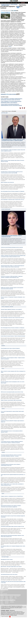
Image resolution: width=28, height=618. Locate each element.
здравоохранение (5, 5)
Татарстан (12, 601)
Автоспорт (6, 602)
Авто (15, 597)
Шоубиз (3, 345)
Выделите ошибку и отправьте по (9, 111)
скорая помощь (13, 4)
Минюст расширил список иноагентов (7, 182)
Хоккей (2, 602)
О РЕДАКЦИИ (3, 610)
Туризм (3, 452)
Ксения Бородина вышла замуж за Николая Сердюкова (10, 348)
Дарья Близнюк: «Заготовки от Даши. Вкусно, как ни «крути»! (11, 566)
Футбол (2, 601)
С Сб (14, 10)
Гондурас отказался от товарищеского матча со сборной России (12, 496)
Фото (1, 592)
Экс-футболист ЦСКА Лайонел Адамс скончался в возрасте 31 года (12, 526)
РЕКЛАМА (7, 610)
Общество (11, 596)
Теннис (2, 603)
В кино (6, 596)
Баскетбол (7, 601)
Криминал (11, 597)
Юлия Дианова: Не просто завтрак (7, 559)
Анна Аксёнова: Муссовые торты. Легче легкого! (9, 574)
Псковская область (5, 4)
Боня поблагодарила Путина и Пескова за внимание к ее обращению (12, 191)
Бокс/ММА (2, 604)
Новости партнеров (4, 593)
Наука (3, 368)
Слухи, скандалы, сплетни (7, 306)
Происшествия (16, 596)
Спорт (3, 493)
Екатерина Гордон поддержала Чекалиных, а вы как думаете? (11, 309)
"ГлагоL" (10, 46)
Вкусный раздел (5, 556)
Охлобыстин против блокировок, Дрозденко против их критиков (12, 247)
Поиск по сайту (23, 2)
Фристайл (6, 603)
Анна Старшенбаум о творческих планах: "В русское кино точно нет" (12, 199)
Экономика (2, 597)
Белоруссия (12, 602)
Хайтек (3, 408)
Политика (2, 596)
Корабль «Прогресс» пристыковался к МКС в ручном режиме (11, 400)
